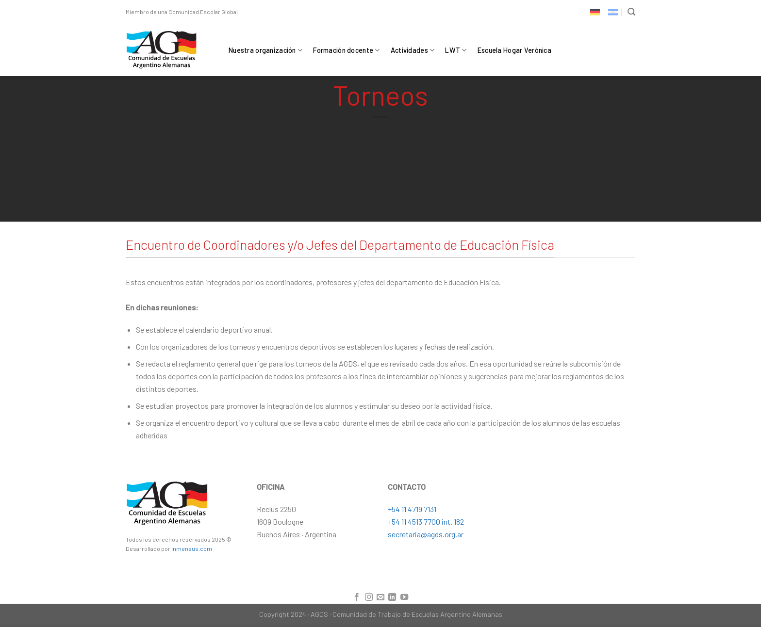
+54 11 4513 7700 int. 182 (426, 521)
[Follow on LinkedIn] (392, 597)
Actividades (413, 50)
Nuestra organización (265, 50)
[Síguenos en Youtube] (404, 597)
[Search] (631, 12)
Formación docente (346, 50)
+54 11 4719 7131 (412, 509)
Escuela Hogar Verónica (514, 50)
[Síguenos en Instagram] (368, 597)
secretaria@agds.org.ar (425, 534)
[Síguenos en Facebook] (357, 597)
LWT (455, 50)
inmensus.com (191, 548)
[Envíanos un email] (380, 597)
